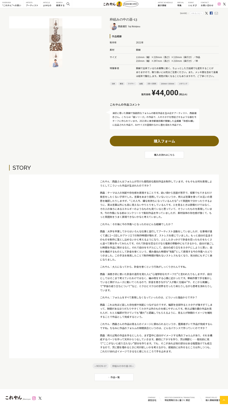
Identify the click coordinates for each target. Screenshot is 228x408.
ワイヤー (131, 83)
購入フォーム (164, 141)
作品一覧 (115, 377)
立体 (113, 83)
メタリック (183, 83)
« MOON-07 (101, 366)
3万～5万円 (152, 83)
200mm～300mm (167, 83)
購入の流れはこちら (164, 154)
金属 (141, 83)
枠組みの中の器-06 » (122, 366)
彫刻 (121, 83)
